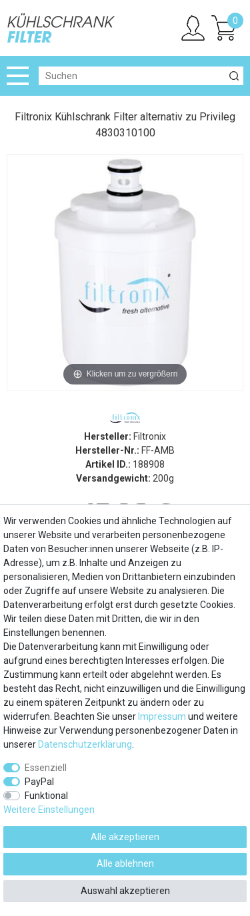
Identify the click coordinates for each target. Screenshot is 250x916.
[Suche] (234, 76)
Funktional (46, 795)
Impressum (162, 716)
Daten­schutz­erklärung (85, 744)
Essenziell (46, 767)
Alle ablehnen (125, 863)
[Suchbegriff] (132, 76)
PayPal (39, 781)
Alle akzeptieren (125, 837)
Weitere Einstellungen (49, 809)
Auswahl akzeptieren (125, 890)
